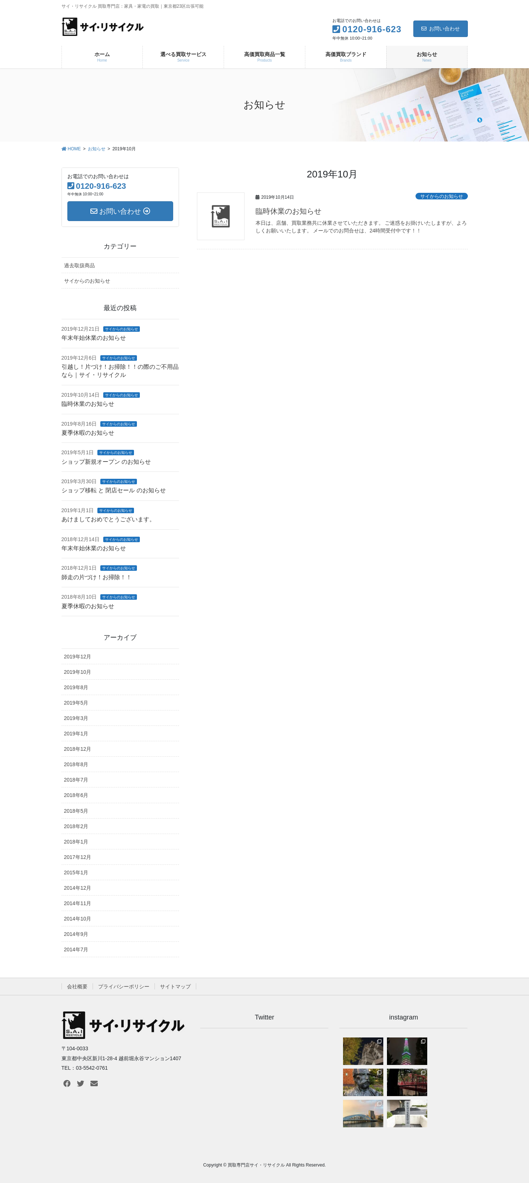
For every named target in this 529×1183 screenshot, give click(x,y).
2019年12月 (78, 657)
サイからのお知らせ (441, 196)
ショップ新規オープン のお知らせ (106, 462)
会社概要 (77, 986)
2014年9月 (76, 934)
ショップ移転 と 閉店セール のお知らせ (114, 490)
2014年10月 (78, 919)
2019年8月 (76, 687)
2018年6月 (76, 795)
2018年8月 (76, 764)
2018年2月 (76, 826)
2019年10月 (78, 672)
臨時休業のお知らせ (288, 211)
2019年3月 (76, 718)
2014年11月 (78, 903)
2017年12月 (78, 857)
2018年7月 (76, 780)
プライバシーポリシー (123, 986)
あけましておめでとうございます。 (108, 519)
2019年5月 (76, 703)
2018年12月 (78, 749)
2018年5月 (76, 811)
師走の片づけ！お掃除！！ (97, 577)
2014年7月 (76, 949)
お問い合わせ (440, 29)
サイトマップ (175, 986)
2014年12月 (78, 888)
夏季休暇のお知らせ (88, 433)
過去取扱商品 (79, 265)
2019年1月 (76, 733)
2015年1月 (76, 872)
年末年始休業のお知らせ (94, 338)
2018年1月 (76, 842)
